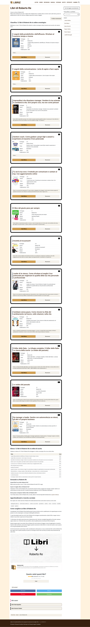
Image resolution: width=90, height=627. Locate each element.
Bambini (75, 2)
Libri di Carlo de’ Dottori (16, 608)
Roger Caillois (67, 29)
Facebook (23, 590)
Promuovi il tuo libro (19, 624)
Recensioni (47, 2)
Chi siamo (12, 624)
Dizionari (58, 2)
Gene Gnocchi (67, 26)
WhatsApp (49, 594)
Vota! (36, 581)
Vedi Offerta (24, 57)
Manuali (53, 2)
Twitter (49, 590)
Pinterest (23, 594)
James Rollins (67, 20)
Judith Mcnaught (68, 34)
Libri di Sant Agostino (16, 604)
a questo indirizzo (55, 494)
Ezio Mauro (66, 23)
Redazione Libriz (20, 565)
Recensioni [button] (47, 57)
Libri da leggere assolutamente (72, 8)
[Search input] (71, 14)
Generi (41, 2)
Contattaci (38, 624)
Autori (36, 2)
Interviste (69, 2)
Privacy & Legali (32, 624)
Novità (64, 2)
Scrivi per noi (26, 624)
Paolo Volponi (67, 32)
